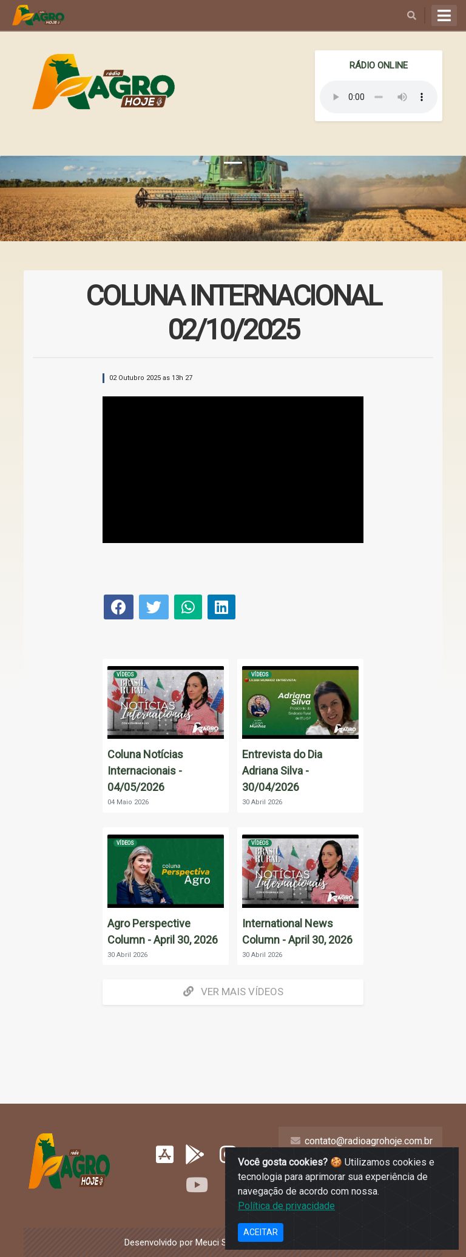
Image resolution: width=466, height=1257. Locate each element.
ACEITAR (260, 1232)
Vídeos (125, 675)
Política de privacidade (286, 1206)
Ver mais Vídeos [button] (233, 991)
